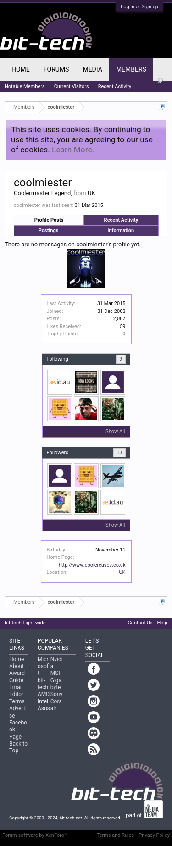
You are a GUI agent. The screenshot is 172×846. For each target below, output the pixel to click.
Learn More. (73, 149)
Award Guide (17, 676)
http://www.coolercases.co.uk (92, 565)
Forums (56, 69)
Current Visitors (71, 86)
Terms (17, 701)
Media (92, 69)
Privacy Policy (154, 835)
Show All (115, 431)
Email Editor (16, 690)
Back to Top (18, 747)
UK (122, 572)
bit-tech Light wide (25, 623)
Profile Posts (49, 220)
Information (120, 231)
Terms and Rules (115, 835)
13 (119, 453)
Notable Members (25, 86)
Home (20, 69)
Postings (49, 231)
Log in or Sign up (139, 7)
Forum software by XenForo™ (34, 835)
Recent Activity (121, 220)
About (16, 666)
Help (162, 623)
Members (131, 69)
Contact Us (140, 623)
